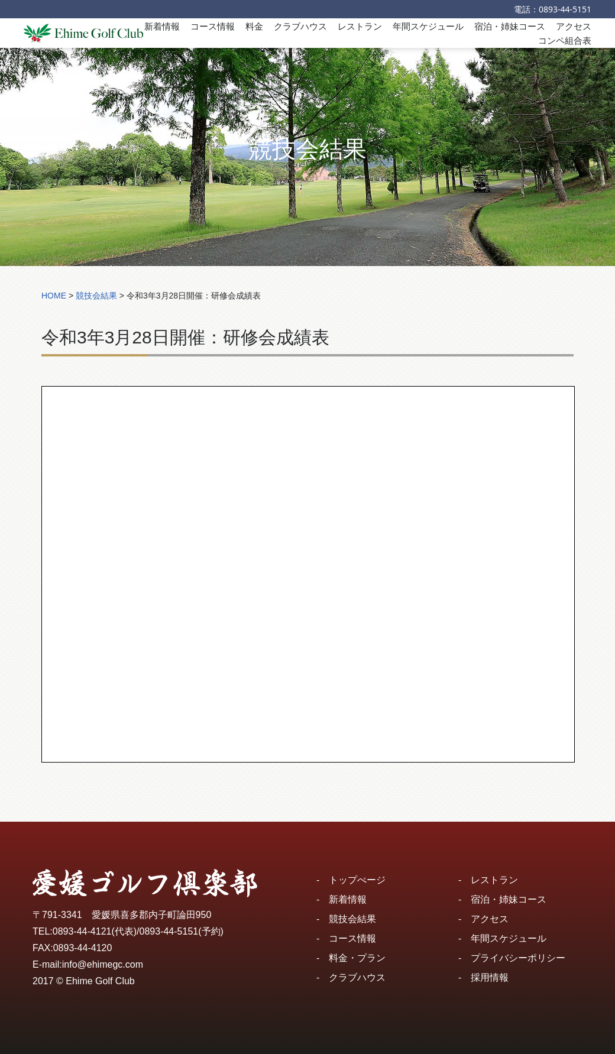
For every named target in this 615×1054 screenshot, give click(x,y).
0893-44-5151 (565, 9)
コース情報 (212, 26)
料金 (254, 26)
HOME (53, 295)
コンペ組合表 (564, 40)
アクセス (573, 26)
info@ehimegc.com (102, 964)
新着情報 (162, 26)
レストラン (360, 26)
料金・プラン (357, 958)
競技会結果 (352, 919)
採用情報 (490, 977)
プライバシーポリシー (518, 958)
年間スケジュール (428, 26)
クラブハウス (300, 26)
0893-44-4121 (82, 931)
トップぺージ (357, 880)
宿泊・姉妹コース (509, 26)
